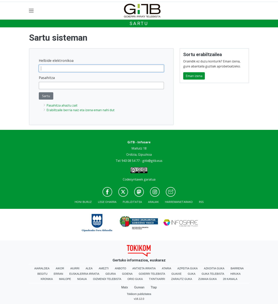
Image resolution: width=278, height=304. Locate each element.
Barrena (237, 268)
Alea (89, 268)
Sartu (139, 23)
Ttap (154, 287)
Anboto (120, 268)
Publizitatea (132, 202)
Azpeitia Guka (187, 268)
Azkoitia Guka (214, 268)
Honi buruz (83, 202)
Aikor (60, 268)
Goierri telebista (152, 273)
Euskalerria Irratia (84, 273)
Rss (201, 202)
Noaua (82, 278)
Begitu (42, 273)
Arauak (153, 202)
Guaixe (176, 273)
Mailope (65, 278)
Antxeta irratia (144, 268)
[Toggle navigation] (31, 10)
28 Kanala (230, 278)
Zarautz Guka (181, 278)
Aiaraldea (42, 268)
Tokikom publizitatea (139, 294)
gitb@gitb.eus (152, 161)
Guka (192, 273)
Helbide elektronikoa (56, 60)
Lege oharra (107, 202)
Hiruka (235, 273)
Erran (58, 273)
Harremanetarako (179, 202)
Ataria (166, 268)
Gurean (139, 287)
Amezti (103, 268)
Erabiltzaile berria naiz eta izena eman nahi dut (80, 110)
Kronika (47, 278)
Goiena (127, 273)
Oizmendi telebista (107, 278)
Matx (124, 287)
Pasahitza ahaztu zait (62, 105)
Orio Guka (135, 278)
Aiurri (74, 268)
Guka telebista (213, 273)
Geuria (110, 273)
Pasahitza (47, 77)
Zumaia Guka (207, 278)
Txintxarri (157, 278)
